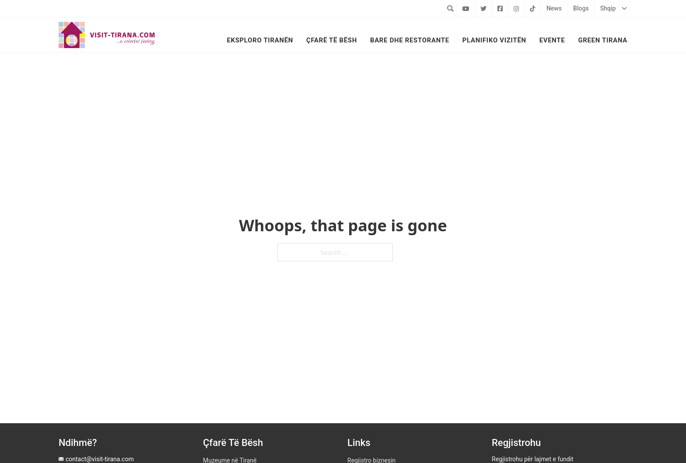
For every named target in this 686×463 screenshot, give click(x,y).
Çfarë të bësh (331, 40)
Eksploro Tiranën (260, 40)
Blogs (581, 8)
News (554, 8)
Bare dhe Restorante (409, 40)
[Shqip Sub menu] (624, 8)
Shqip (608, 8)
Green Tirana (602, 40)
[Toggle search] (450, 8)
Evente (552, 40)
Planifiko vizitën (494, 40)
